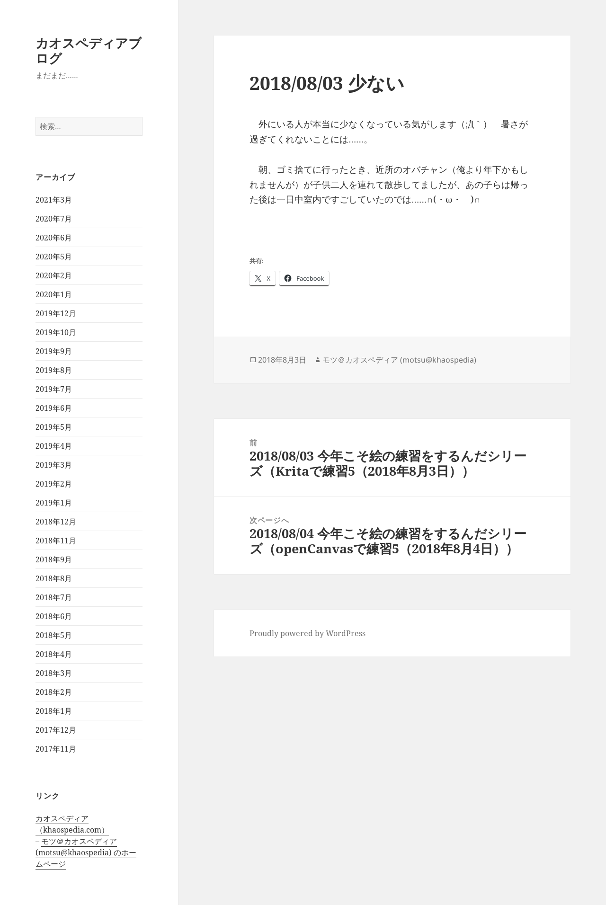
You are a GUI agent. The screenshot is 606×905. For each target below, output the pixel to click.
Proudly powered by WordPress (307, 633)
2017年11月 (56, 749)
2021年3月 (54, 200)
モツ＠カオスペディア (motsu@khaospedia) (399, 360)
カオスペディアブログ (89, 50)
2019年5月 (54, 427)
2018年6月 (54, 616)
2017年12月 (56, 730)
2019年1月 (54, 502)
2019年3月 (54, 465)
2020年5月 (54, 256)
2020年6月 (54, 237)
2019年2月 (54, 484)
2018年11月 (56, 540)
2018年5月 (54, 635)
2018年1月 (54, 711)
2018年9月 (54, 559)
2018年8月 (54, 578)
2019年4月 (54, 446)
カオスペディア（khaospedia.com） (72, 824)
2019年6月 (54, 408)
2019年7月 (54, 389)
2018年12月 (56, 521)
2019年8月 (54, 370)
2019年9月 (54, 351)
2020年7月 (54, 218)
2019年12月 (56, 313)
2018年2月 (54, 692)
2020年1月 (54, 294)
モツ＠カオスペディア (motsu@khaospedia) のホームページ (86, 852)
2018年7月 (54, 597)
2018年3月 (54, 673)
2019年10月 (56, 332)
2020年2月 (54, 275)
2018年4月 (54, 654)
